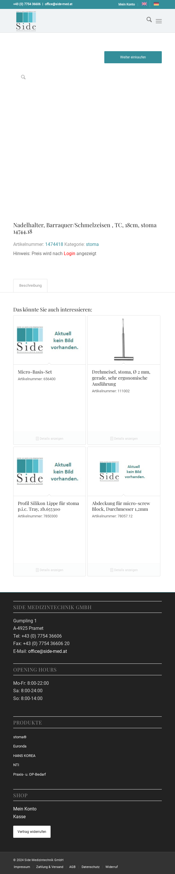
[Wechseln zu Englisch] (144, 3)
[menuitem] (127, 4)
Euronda (19, 746)
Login (69, 253)
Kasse (19, 816)
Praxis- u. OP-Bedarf (29, 774)
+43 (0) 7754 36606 (27, 4)
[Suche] (146, 20)
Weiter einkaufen (133, 57)
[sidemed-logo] (72, 20)
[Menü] (159, 21)
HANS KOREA (24, 755)
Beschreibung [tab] (30, 285)
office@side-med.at (58, 4)
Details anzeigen (49, 439)
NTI (16, 765)
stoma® (19, 737)
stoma (92, 244)
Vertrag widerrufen (32, 832)
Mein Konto (126, 4)
